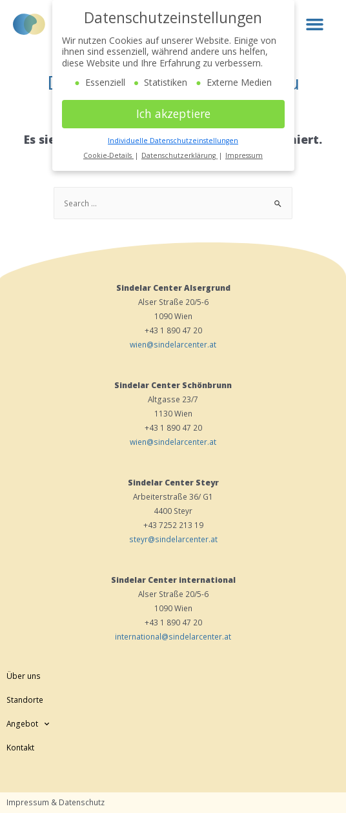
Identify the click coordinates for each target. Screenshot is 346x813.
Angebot (27, 723)
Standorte (24, 699)
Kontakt (20, 747)
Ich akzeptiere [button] (173, 113)
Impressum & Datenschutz (55, 802)
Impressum (244, 155)
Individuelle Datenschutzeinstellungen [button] (173, 140)
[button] (314, 24)
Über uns (23, 676)
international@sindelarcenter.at (173, 636)
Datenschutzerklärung (179, 155)
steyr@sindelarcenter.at (173, 539)
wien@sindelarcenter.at (173, 344)
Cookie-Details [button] (108, 155)
